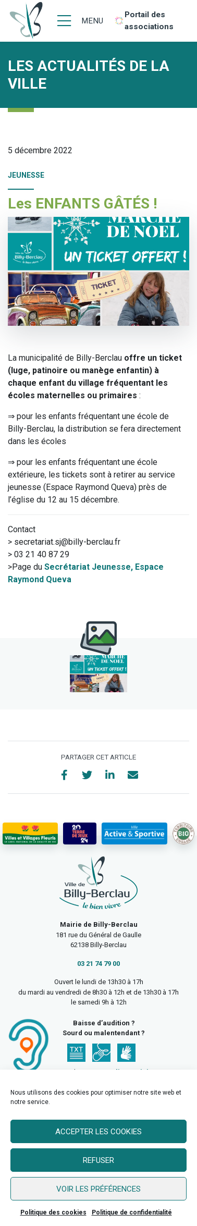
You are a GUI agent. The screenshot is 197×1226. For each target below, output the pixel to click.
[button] (98, 673)
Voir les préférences (98, 1189)
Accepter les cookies (98, 1131)
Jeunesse (26, 175)
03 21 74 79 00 (98, 963)
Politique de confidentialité (132, 1212)
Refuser (98, 1160)
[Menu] (80, 21)
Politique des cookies (53, 1212)
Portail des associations (149, 20)
